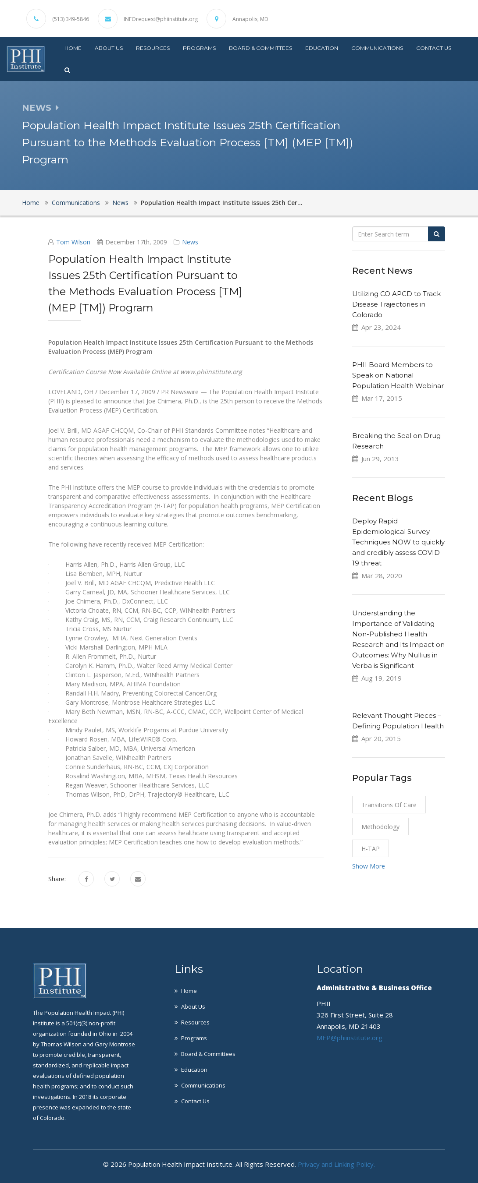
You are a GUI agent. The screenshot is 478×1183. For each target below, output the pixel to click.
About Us (109, 48)
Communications (377, 48)
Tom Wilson (73, 242)
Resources (153, 48)
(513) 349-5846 (70, 19)
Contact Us (433, 48)
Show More (368, 866)
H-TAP (370, 848)
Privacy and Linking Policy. (336, 1164)
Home (73, 48)
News (120, 202)
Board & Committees (260, 48)
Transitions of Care (389, 805)
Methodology (380, 827)
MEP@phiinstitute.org (349, 1037)
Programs (199, 48)
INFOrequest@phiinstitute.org (161, 19)
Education (321, 48)
